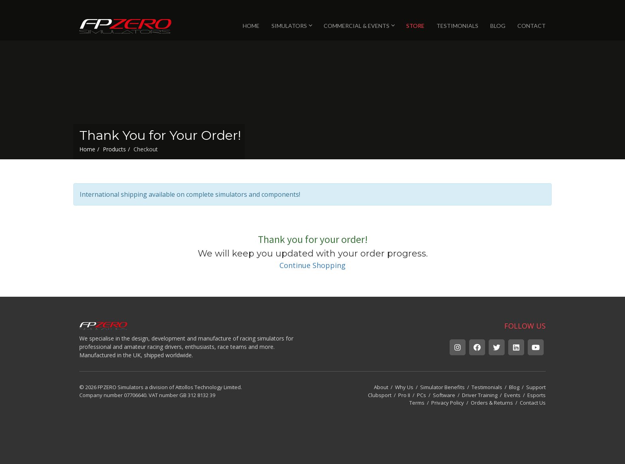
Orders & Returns (492, 402)
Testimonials (487, 387)
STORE (415, 25)
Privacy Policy (447, 402)
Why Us (404, 387)
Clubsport (379, 395)
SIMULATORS (291, 25)
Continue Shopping (312, 265)
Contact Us (533, 402)
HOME (251, 25)
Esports (536, 395)
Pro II (404, 395)
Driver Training (479, 395)
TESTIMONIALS (457, 25)
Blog (514, 387)
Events (512, 395)
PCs (421, 395)
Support (536, 387)
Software (444, 395)
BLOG (497, 25)
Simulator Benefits (442, 387)
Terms (417, 402)
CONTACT (531, 25)
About (381, 387)
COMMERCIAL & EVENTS (359, 25)
